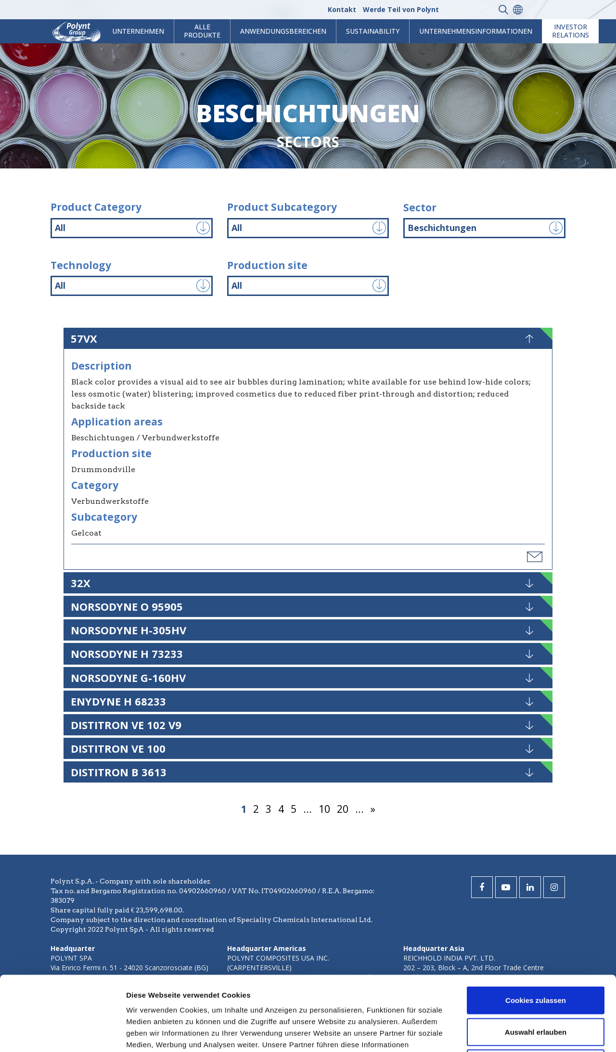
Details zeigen (512, 1033)
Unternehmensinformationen (475, 31)
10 (324, 809)
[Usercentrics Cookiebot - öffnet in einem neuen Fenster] (62, 1033)
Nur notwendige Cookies (535, 989)
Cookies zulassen (535, 926)
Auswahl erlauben (535, 957)
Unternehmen (138, 31)
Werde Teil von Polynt (401, 9)
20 (342, 809)
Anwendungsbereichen (283, 31)
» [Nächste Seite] (373, 809)
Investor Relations (570, 30)
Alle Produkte (202, 30)
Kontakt (342, 9)
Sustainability (372, 31)
